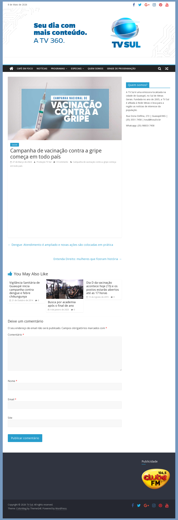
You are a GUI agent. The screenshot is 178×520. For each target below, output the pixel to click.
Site (10, 417)
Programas (58, 68)
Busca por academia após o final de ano (62, 303)
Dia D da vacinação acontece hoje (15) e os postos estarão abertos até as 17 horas (102, 288)
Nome (12, 381)
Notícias (42, 68)
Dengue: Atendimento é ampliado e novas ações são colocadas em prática (60, 245)
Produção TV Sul (44, 162)
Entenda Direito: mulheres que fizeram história (87, 259)
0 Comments (60, 162)
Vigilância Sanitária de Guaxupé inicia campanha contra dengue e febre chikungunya (24, 289)
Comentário (16, 334)
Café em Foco (25, 68)
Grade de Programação (121, 68)
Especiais (76, 68)
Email (12, 399)
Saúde (14, 144)
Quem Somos (95, 68)
